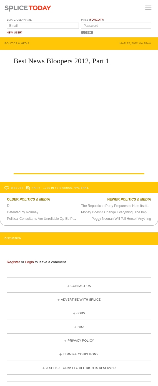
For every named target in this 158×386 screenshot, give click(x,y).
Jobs (80, 313)
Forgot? (96, 19)
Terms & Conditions (80, 354)
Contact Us (81, 286)
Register (13, 262)
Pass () (92, 19)
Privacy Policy (80, 341)
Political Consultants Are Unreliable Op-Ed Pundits (44, 219)
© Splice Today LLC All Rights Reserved (81, 368)
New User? (14, 32)
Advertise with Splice (81, 300)
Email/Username (19, 19)
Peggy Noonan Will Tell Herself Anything (121, 219)
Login (29, 262)
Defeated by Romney (22, 212)
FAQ (80, 327)
